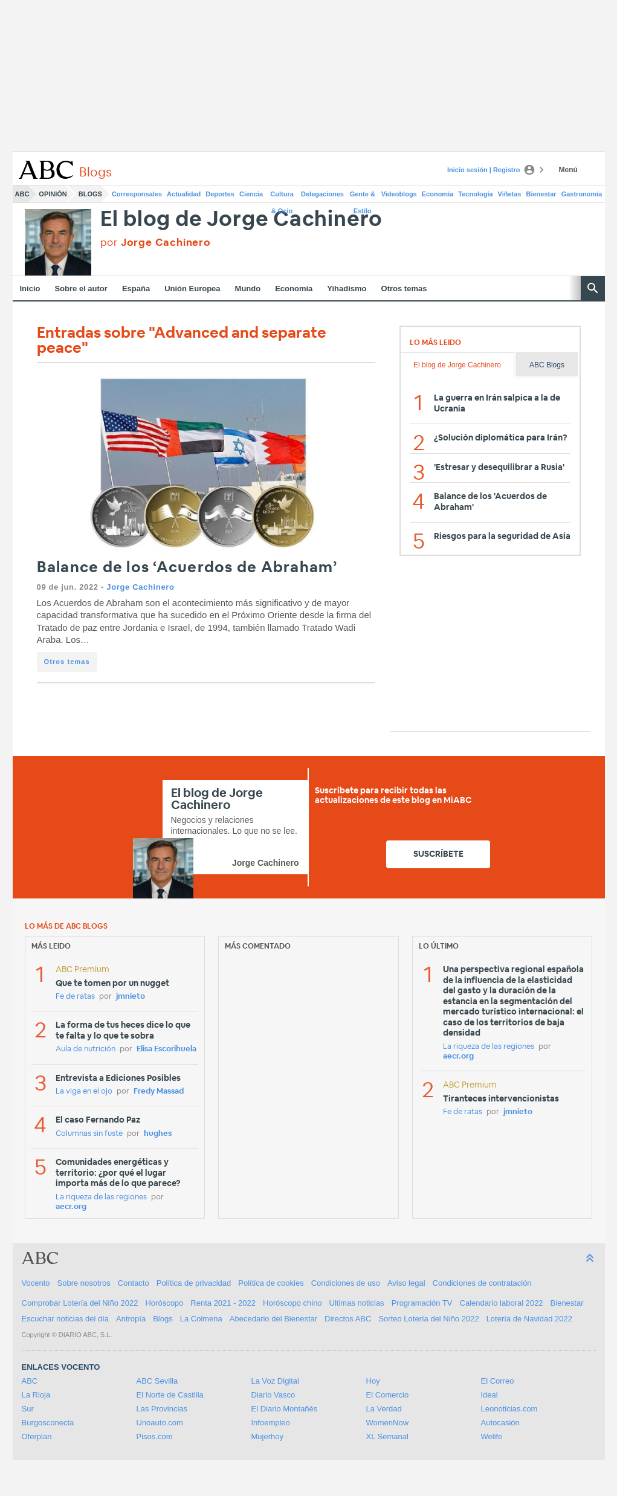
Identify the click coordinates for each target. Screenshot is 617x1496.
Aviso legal (406, 1283)
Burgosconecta (48, 1423)
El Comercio (387, 1395)
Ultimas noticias (356, 1302)
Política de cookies (270, 1283)
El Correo (497, 1381)
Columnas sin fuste (89, 1134)
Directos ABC (348, 1318)
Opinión (52, 194)
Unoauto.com (160, 1423)
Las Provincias (162, 1409)
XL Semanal (387, 1436)
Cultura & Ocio (282, 196)
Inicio (30, 288)
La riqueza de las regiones (101, 1197)
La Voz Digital (275, 1381)
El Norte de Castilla (170, 1395)
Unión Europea (192, 288)
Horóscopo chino (292, 1302)
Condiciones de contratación (482, 1283)
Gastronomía (581, 194)
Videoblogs (399, 194)
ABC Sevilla (157, 1381)
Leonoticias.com (509, 1409)
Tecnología (475, 194)
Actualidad (184, 194)
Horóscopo (164, 1302)
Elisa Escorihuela (166, 1049)
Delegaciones (322, 194)
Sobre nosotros (84, 1283)
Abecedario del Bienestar (273, 1318)
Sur (28, 1409)
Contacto (133, 1283)
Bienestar (541, 194)
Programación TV (422, 1302)
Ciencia (251, 194)
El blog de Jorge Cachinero (241, 219)
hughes (158, 1134)
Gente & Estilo (362, 196)
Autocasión (500, 1423)
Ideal (489, 1395)
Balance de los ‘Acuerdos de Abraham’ (187, 567)
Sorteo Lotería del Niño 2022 (428, 1318)
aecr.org (71, 1207)
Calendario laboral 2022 (501, 1302)
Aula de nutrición (85, 1049)
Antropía (131, 1318)
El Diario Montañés (284, 1409)
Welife (492, 1436)
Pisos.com (155, 1436)
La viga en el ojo (84, 1091)
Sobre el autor (80, 288)
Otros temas (404, 288)
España (136, 288)
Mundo (248, 288)
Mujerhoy (267, 1436)
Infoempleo (270, 1423)
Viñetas (510, 194)
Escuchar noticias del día (65, 1318)
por (155, 242)
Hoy (373, 1381)
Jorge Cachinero (140, 587)
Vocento (36, 1283)
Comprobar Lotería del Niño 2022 (80, 1302)
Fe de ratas (75, 997)
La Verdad (384, 1409)
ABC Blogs (546, 365)
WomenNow (387, 1423)
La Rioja (36, 1395)
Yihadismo (346, 288)
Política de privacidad (194, 1283)
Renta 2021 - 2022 (223, 1302)
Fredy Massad (159, 1091)
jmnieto (130, 997)
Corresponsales (137, 194)
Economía (438, 194)
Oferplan (37, 1436)
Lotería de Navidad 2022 (529, 1318)
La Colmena (201, 1318)
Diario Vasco (273, 1395)
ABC (22, 194)
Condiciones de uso (345, 1283)
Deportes (219, 194)
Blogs (90, 194)
